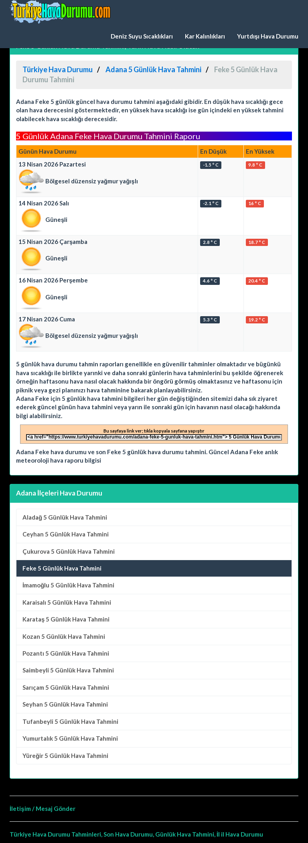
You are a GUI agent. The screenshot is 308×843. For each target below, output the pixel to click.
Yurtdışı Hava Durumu (267, 36)
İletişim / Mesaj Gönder (42, 808)
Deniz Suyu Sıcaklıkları (142, 36)
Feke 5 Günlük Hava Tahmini (61, 568)
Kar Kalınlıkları (205, 36)
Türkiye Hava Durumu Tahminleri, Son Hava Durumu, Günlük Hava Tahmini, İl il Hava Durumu (136, 834)
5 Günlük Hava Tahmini (64, 517)
